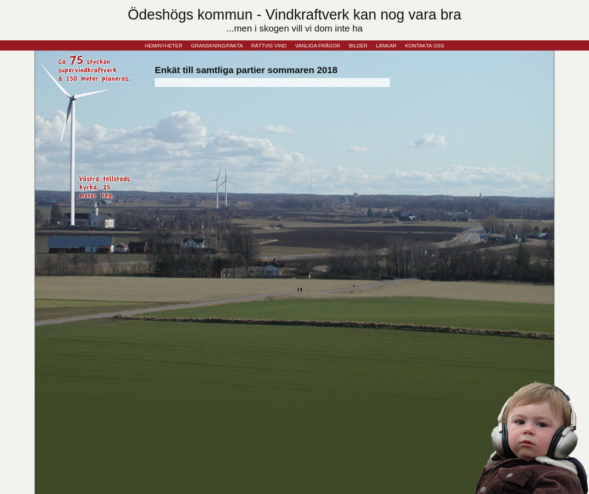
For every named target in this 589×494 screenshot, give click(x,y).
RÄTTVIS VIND (269, 45)
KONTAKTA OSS (424, 45)
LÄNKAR (386, 45)
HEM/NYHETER (163, 45)
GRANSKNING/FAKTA (217, 45)
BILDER (358, 45)
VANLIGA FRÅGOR (317, 45)
